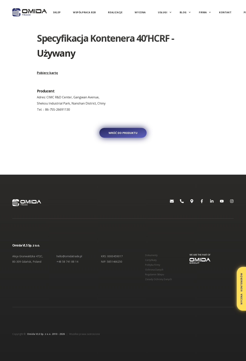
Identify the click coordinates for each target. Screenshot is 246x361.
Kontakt (225, 12)
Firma (203, 12)
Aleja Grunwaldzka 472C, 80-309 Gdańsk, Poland (27, 258)
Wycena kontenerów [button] (241, 289)
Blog (183, 12)
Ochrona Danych (154, 269)
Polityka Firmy (152, 264)
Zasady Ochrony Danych (158, 279)
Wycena (140, 12)
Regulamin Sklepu (154, 274)
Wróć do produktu (123, 133)
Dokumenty (151, 255)
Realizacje (115, 12)
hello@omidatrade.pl (69, 256)
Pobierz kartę (47, 73)
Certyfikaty (151, 260)
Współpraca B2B (84, 12)
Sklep (57, 12)
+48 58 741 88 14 (67, 261)
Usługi (162, 12)
